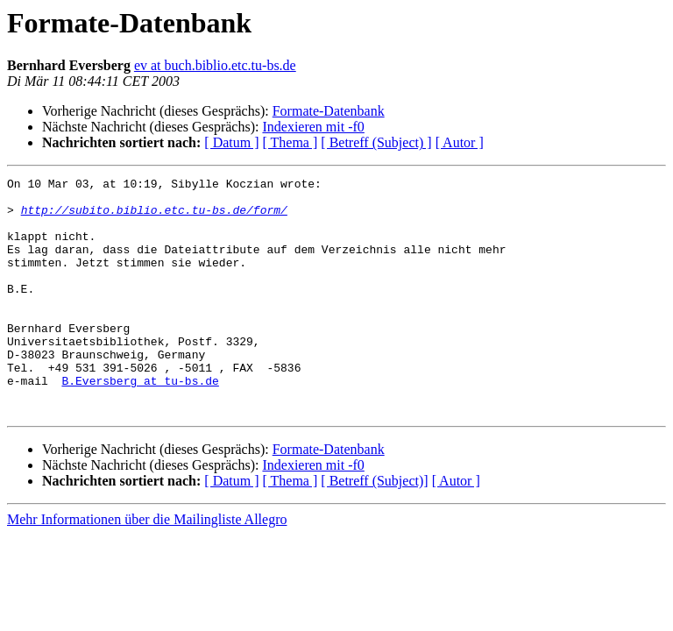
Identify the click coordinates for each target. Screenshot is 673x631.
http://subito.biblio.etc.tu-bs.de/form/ (154, 217)
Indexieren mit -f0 (313, 126)
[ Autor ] (460, 142)
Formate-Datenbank (329, 110)
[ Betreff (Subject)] (374, 528)
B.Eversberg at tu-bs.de (139, 422)
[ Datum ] (231, 142)
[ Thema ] (290, 142)
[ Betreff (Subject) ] (376, 142)
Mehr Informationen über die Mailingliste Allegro (147, 566)
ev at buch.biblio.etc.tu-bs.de (215, 65)
